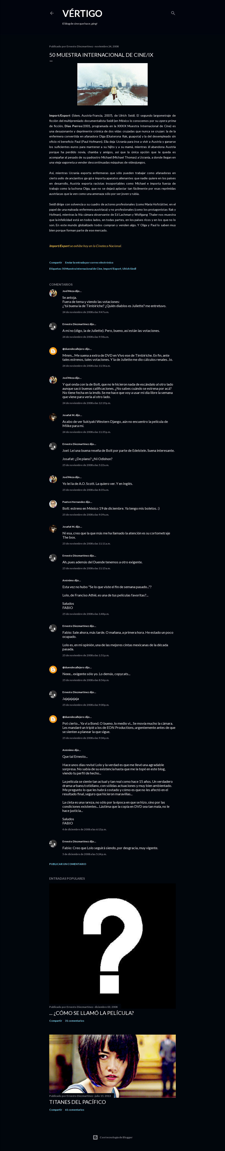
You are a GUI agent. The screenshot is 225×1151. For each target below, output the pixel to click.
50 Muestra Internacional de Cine (82, 268)
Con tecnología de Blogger (112, 1137)
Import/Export (112, 268)
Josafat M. (68, 415)
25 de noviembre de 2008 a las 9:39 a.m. (85, 514)
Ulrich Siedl (129, 268)
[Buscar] (173, 12)
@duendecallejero (73, 348)
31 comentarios (74, 1020)
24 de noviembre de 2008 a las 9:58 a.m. (85, 336)
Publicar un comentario (67, 864)
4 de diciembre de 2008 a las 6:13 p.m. (84, 829)
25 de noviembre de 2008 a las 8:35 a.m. (85, 489)
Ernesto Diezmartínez (75, 324)
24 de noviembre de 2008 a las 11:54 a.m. (86, 365)
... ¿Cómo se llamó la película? (91, 1013)
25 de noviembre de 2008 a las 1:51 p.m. (85, 655)
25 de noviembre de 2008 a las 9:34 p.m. (85, 738)
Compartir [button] (55, 262)
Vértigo (82, 13)
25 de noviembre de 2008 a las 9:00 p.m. (85, 704)
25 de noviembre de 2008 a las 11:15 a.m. (86, 568)
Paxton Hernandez (73, 501)
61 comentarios (74, 1109)
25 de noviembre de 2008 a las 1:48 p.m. (85, 614)
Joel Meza (68, 291)
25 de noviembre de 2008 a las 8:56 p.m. (85, 680)
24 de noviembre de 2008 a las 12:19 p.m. (86, 403)
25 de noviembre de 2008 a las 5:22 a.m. (85, 465)
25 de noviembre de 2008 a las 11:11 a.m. (86, 543)
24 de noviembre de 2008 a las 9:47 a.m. (85, 312)
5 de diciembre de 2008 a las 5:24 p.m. (84, 854)
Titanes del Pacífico (77, 1102)
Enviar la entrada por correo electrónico (89, 262)
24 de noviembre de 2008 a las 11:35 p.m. (86, 432)
